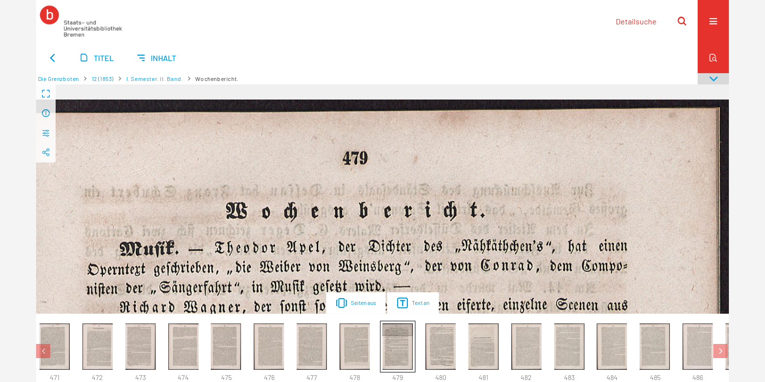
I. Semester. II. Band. (154, 78)
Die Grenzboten (58, 78)
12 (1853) (103, 78)
